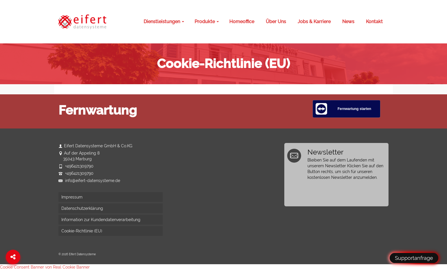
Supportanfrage (414, 258)
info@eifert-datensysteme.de (89, 180)
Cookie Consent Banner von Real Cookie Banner (45, 267)
